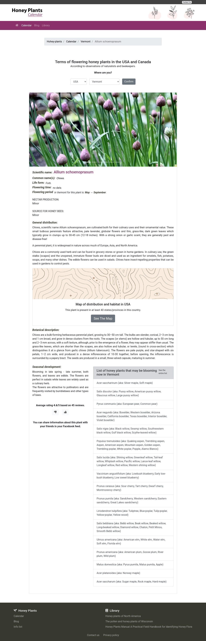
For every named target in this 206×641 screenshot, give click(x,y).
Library (46, 25)
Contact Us (187, 2)
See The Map (103, 318)
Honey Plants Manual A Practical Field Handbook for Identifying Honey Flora (148, 626)
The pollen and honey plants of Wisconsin (129, 621)
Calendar (26, 25)
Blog (36, 25)
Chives (60, 178)
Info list (18, 626)
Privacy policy (111, 635)
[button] (40, 130)
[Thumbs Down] (55, 412)
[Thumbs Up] (65, 412)
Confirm (128, 81)
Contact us (93, 635)
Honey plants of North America (123, 616)
